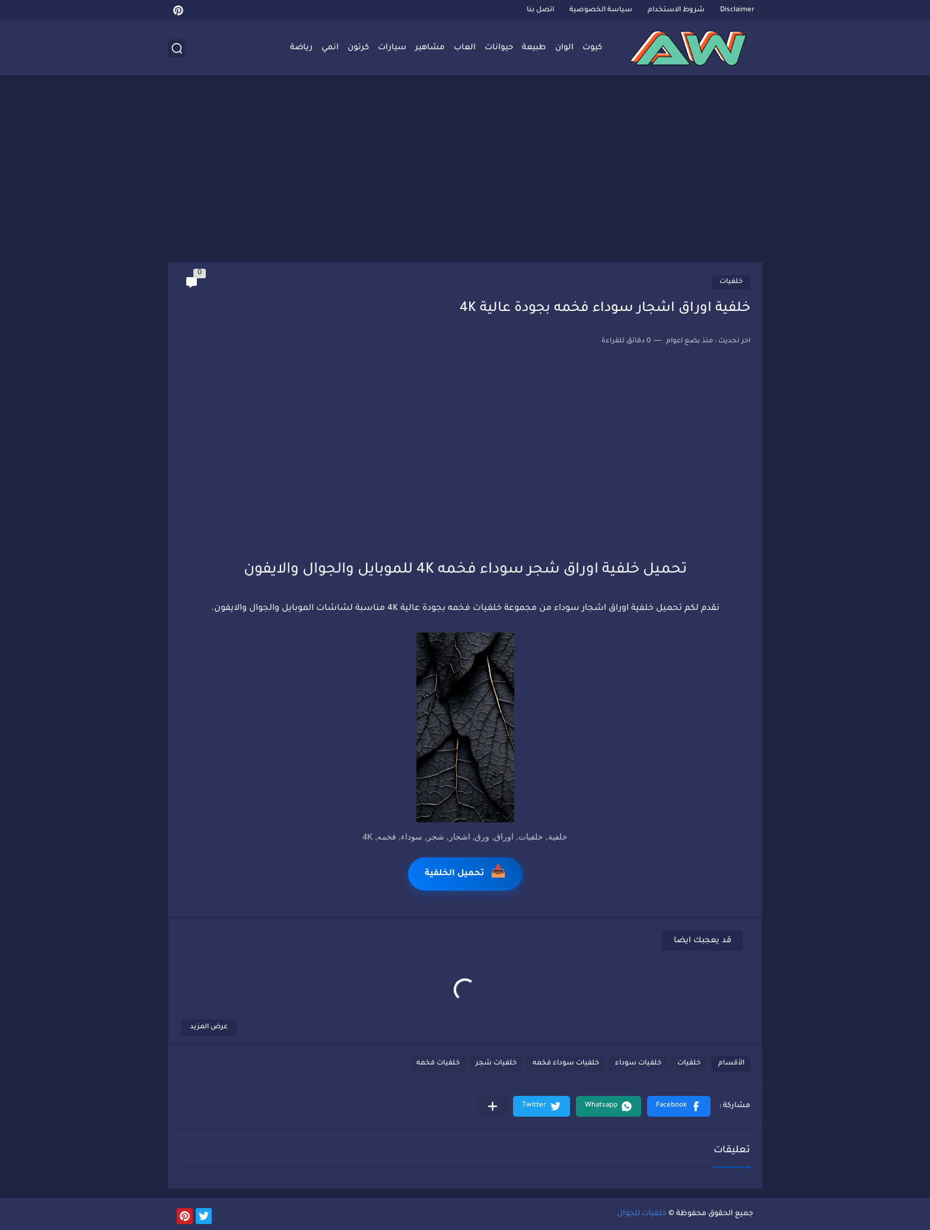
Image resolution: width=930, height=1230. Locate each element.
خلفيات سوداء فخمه (566, 1063)
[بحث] (177, 48)
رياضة (301, 47)
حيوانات (499, 47)
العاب (465, 47)
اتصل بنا (540, 10)
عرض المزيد (209, 1027)
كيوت (592, 47)
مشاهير (430, 47)
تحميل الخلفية (465, 873)
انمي (330, 47)
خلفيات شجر (496, 1063)
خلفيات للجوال (642, 1214)
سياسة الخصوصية (600, 10)
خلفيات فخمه (438, 1063)
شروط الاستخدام (676, 10)
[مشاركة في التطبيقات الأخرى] (492, 1106)
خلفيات (731, 282)
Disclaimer (737, 10)
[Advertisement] (465, 170)
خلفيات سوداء (638, 1063)
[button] (679, 1106)
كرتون (358, 47)
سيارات (392, 47)
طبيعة (534, 47)
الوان (564, 47)
